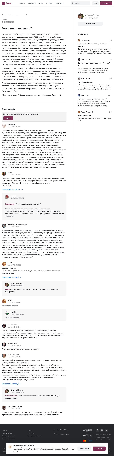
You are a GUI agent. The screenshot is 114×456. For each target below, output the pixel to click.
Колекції (49, 3)
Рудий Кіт (13, 312)
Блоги (41, 3)
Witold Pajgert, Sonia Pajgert (17, 224)
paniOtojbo (11, 124)
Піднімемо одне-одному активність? (92, 99)
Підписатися (90, 23)
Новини (4, 430)
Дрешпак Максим (16, 283)
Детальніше (84, 448)
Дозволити (99, 448)
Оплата (30, 430)
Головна (4, 15)
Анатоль (13, 196)
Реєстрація (106, 3)
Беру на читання (84, 116)
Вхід (95, 3)
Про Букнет (31, 433)
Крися (10, 263)
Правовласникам (8, 433)
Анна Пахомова (13, 354)
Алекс (10, 172)
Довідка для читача (8, 436)
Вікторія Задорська (15, 406)
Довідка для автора (8, 439)
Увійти (8, 118)
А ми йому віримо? (85, 82)
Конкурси (31, 3)
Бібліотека (59, 3)
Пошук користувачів (34, 436)
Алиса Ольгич (12, 325)
